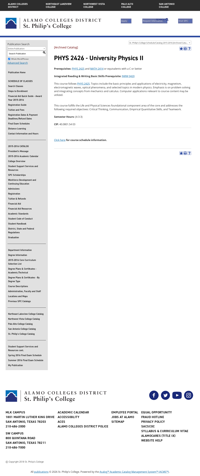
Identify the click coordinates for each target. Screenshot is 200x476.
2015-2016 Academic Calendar (23, 156)
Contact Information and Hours (23, 133)
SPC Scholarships (17, 175)
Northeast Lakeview (62, 5)
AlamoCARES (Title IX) (158, 436)
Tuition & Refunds (17, 198)
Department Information (20, 250)
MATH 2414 (96, 68)
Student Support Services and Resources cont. (23, 348)
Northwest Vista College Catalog (24, 319)
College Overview (16, 161)
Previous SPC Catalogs (19, 301)
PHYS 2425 (78, 68)
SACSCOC (148, 426)
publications (41, 472)
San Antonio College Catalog (22, 328)
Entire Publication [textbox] (16, 48)
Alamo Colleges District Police (83, 426)
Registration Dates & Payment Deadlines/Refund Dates (23, 116)
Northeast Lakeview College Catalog (26, 314)
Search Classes (15, 86)
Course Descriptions (18, 286)
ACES (61, 422)
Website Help (152, 440)
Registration (14, 193)
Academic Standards (18, 213)
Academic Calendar (73, 412)
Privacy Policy (153, 422)
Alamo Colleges (24, 5)
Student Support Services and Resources (23, 168)
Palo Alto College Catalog (20, 324)
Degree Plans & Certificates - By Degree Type (24, 279)
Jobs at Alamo (122, 417)
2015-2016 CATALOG (18, 146)
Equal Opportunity (156, 412)
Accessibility (68, 417)
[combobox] (160, 42)
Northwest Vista (100, 5)
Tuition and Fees (16, 109)
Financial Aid (14, 203)
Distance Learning (17, 128)
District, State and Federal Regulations (21, 230)
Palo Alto (137, 5)
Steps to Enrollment (18, 91)
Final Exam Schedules (19, 123)
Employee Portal (124, 412)
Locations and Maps (18, 296)
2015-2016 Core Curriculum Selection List (22, 262)
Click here (59, 140)
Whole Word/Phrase (20, 59)
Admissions (14, 188)
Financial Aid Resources (20, 208)
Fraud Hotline (152, 417)
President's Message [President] (18, 151)
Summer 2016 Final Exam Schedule (25, 360)
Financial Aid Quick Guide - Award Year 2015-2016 (25, 98)
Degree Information (17, 255)
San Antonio (175, 5)
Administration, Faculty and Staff (24, 291)
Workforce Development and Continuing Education (22, 181)
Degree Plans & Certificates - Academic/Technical (22, 270)
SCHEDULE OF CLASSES (20, 81)
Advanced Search (18, 63)
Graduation (13, 237)
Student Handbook (17, 223)
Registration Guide (17, 104)
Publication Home (16, 72)
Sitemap (117, 422)
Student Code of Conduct (20, 218)
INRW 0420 (128, 76)
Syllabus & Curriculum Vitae (164, 431)
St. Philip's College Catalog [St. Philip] (21, 333)
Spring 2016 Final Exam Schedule (25, 355)
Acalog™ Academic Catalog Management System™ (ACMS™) (134, 472)
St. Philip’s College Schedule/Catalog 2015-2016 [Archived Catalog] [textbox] (159, 42)
